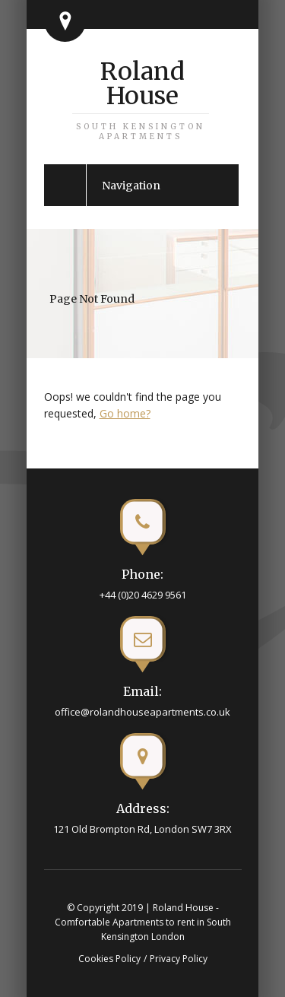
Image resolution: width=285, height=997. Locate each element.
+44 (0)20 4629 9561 (143, 595)
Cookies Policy (109, 958)
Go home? (125, 413)
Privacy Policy (178, 958)
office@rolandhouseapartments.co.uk (142, 712)
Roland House (140, 98)
